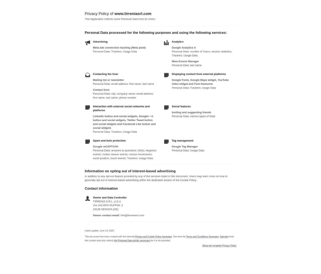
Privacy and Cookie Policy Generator (153, 236)
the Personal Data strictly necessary (132, 240)
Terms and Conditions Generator (202, 236)
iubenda (224, 236)
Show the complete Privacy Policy (219, 246)
